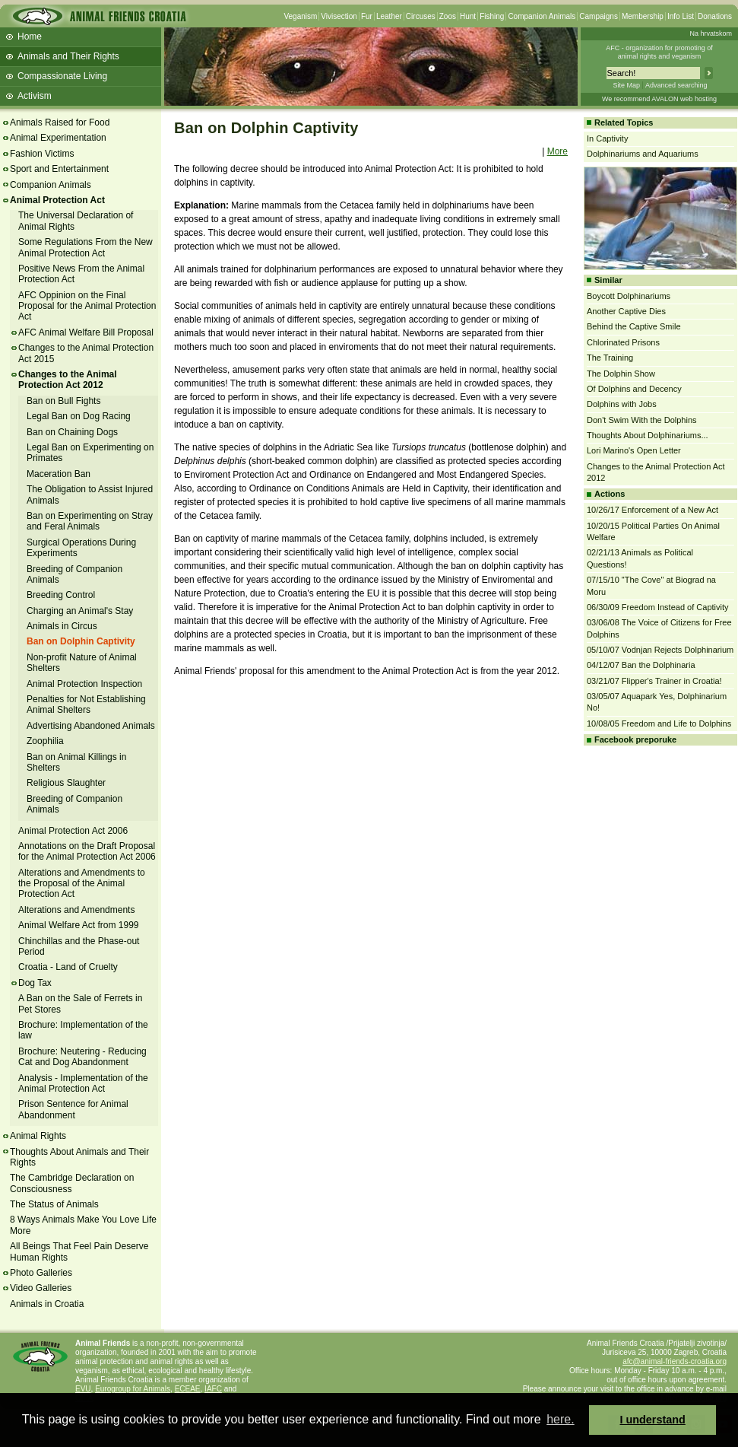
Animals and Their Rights (68, 56)
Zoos (447, 16)
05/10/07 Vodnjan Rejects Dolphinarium (660, 649)
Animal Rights (38, 1136)
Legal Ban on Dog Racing (79, 416)
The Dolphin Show (621, 373)
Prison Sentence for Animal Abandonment (73, 1109)
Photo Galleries (41, 1272)
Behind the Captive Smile (634, 326)
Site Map (626, 85)
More (557, 151)
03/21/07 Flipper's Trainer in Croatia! (654, 680)
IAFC (213, 1389)
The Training (610, 357)
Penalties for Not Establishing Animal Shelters (86, 704)
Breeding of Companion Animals (74, 574)
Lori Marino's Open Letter (634, 450)
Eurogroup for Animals (132, 1389)
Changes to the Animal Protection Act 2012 (67, 379)
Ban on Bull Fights (63, 401)
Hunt (468, 16)
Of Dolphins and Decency (634, 388)
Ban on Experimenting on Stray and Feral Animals (90, 521)
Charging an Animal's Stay (80, 611)
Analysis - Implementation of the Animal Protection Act (83, 1083)
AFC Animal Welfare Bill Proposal (86, 332)
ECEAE (188, 1389)
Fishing (492, 16)
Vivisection (339, 16)
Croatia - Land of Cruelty (68, 967)
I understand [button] (653, 1420)
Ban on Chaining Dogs (72, 432)
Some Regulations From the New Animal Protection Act (85, 247)
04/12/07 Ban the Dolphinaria (641, 664)
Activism (34, 96)
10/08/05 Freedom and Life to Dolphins (659, 723)
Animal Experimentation (58, 137)
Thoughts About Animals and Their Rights (79, 1157)
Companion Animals (541, 16)
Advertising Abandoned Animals (91, 725)
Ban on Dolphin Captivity (81, 641)
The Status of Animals (54, 1204)
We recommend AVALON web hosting (659, 99)
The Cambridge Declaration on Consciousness (72, 1183)
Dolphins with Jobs (622, 404)
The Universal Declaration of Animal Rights (75, 220)
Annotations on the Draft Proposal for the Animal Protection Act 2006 (87, 851)
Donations (715, 16)
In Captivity (607, 138)
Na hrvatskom (710, 33)
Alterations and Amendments (76, 910)
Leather (389, 16)
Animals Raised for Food (59, 122)
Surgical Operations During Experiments (81, 547)
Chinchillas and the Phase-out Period (78, 946)
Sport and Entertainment (59, 169)
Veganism (300, 16)
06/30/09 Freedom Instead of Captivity (658, 607)
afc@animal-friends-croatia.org (674, 1361)
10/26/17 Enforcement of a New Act (652, 509)
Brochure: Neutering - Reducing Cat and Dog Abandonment (82, 1056)
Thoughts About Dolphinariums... (647, 435)
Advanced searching (676, 85)
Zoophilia (45, 741)
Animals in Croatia (47, 1304)
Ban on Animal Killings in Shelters (76, 762)
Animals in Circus (62, 626)
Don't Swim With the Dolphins (642, 420)
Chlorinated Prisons (623, 342)
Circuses (421, 16)
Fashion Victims (42, 153)
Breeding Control (61, 595)
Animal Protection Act (57, 200)
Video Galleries (40, 1288)
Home (29, 36)
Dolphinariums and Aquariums (642, 153)
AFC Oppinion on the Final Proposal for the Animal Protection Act (87, 306)
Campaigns (598, 16)
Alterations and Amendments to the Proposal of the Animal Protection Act (81, 883)
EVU (83, 1389)
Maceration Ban (58, 474)
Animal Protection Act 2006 (73, 830)
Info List (680, 16)
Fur (366, 16)
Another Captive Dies (626, 311)
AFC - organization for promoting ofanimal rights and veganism (659, 52)
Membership (643, 16)
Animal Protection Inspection (84, 684)
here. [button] (560, 1419)
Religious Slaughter (66, 783)
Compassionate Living (62, 76)
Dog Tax (35, 983)
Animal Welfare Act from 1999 (78, 925)
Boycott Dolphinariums (628, 296)
